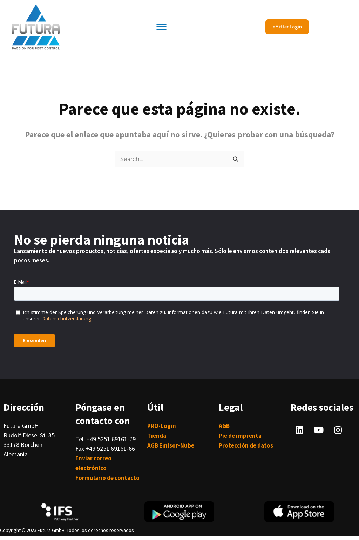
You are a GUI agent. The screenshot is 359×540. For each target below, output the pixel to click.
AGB (224, 426)
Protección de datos (246, 445)
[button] (162, 27)
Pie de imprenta (240, 436)
